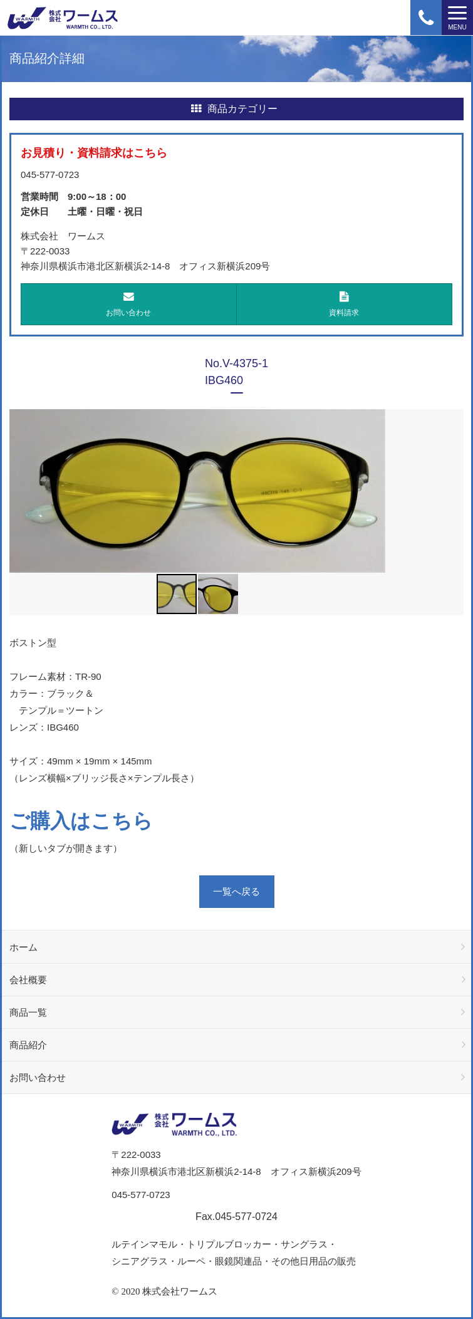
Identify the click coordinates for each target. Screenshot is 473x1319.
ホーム (23, 947)
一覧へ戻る (236, 891)
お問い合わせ (129, 304)
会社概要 (28, 979)
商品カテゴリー (234, 108)
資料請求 (344, 304)
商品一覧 (28, 1012)
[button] (374, 491)
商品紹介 (28, 1045)
